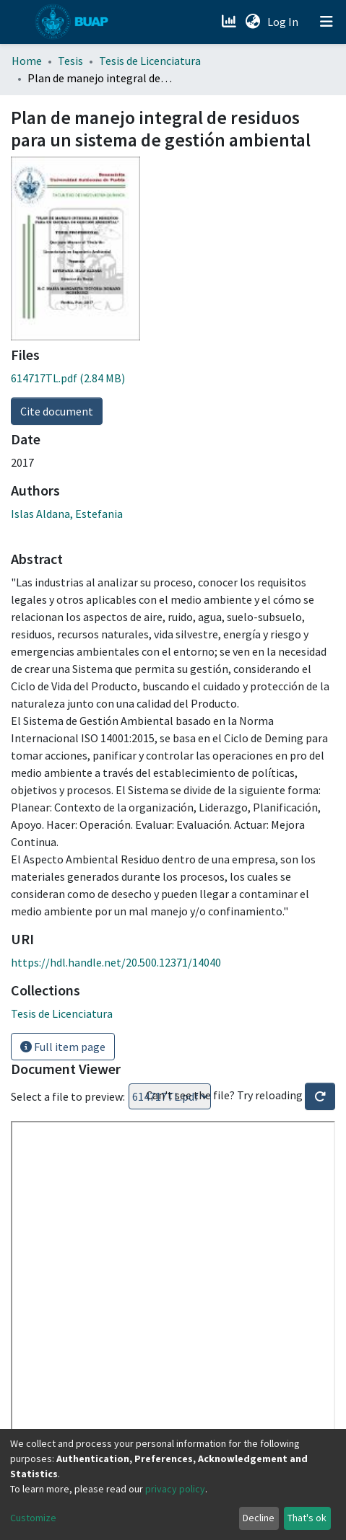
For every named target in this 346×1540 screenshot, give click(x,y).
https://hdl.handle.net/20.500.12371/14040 (116, 962)
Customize (33, 1517)
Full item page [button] (62, 1046)
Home (27, 60)
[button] (252, 21)
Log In (284, 21)
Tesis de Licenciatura (150, 60)
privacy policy (175, 1488)
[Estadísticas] (230, 21)
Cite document (56, 411)
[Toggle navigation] (326, 21)
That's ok (306, 1517)
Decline (258, 1517)
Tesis (70, 60)
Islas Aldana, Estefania (67, 513)
